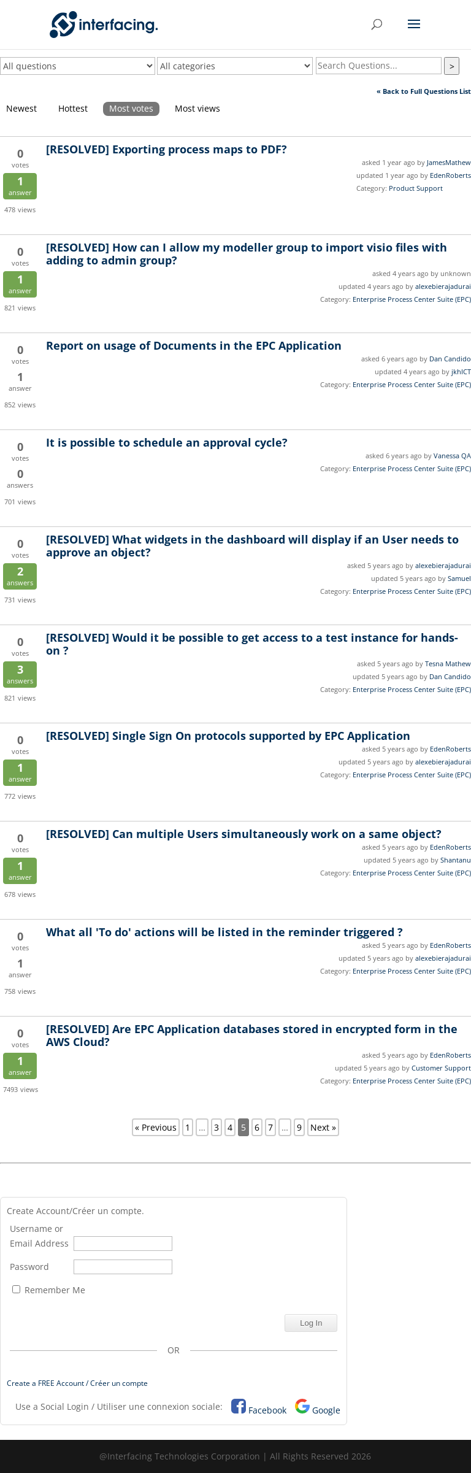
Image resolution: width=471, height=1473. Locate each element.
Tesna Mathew (448, 663)
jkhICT (461, 371)
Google (326, 1410)
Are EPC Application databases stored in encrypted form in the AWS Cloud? (252, 1035)
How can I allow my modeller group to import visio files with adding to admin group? (246, 253)
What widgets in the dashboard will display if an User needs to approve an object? (252, 546)
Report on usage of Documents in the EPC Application (194, 345)
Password (29, 1266)
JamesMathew (449, 162)
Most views (197, 108)
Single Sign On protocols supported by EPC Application (228, 735)
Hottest (73, 108)
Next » (323, 1127)
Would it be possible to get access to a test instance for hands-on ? (252, 644)
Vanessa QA (452, 455)
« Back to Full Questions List (424, 91)
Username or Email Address (39, 1236)
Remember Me (48, 1290)
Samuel (459, 578)
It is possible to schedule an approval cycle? (167, 442)
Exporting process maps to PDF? (166, 149)
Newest (21, 108)
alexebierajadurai (443, 286)
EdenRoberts (450, 175)
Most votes (131, 108)
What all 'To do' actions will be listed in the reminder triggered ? (224, 932)
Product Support (416, 188)
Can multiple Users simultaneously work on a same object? (244, 833)
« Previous (156, 1127)
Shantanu (455, 859)
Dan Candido (450, 358)
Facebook (267, 1410)
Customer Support (441, 1067)
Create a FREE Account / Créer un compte (77, 1383)
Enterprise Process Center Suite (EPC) (412, 299)
